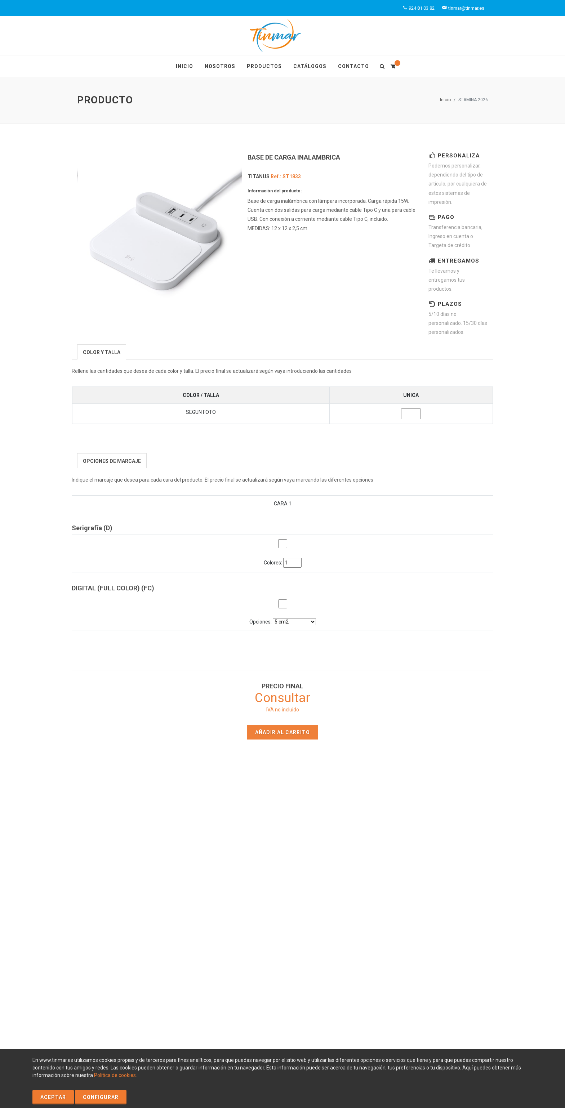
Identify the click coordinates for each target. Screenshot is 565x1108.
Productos (337, 855)
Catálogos (337, 865)
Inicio (445, 99)
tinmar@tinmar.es (446, 897)
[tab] (101, 351)
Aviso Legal (138, 1002)
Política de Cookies (99, 1002)
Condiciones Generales (140, 1010)
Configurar (101, 1097)
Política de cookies (115, 1075)
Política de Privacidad (179, 1002)
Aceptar (53, 1097)
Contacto (230, 876)
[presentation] (101, 352)
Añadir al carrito (282, 732)
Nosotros (231, 865)
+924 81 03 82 (446, 889)
